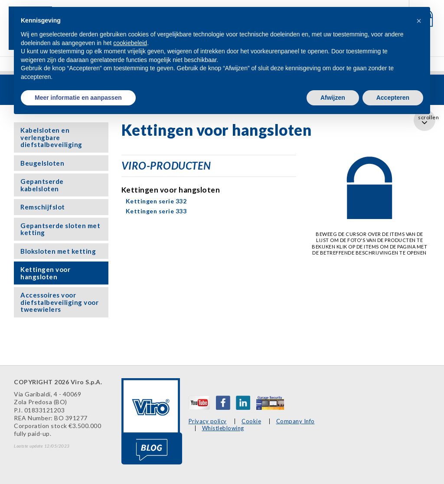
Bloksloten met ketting (58, 251)
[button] (419, 21)
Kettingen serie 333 (156, 211)
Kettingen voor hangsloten (45, 273)
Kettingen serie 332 (156, 201)
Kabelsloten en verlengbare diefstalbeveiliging (51, 137)
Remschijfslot (42, 207)
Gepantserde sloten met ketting (60, 229)
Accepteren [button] (392, 97)
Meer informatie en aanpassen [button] (78, 97)
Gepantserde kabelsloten (42, 185)
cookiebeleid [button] (130, 42)
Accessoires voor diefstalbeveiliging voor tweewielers (59, 302)
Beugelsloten (42, 163)
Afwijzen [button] (332, 97)
